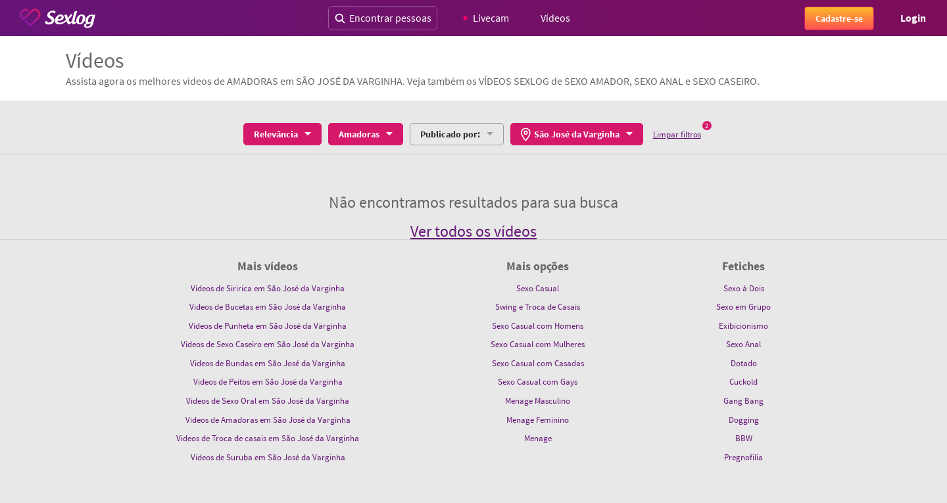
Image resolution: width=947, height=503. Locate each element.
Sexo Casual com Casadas (538, 363)
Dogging (744, 419)
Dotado (744, 363)
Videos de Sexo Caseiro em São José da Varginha (267, 344)
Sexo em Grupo (743, 306)
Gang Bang (743, 400)
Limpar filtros (677, 134)
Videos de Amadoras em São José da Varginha (268, 419)
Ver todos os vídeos (473, 231)
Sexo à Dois (743, 288)
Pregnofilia (743, 457)
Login (913, 17)
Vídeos (555, 17)
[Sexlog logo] (57, 18)
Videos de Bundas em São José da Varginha (267, 363)
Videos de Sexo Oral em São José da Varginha (267, 400)
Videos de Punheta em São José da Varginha (268, 325)
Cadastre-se (839, 18)
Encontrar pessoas (382, 17)
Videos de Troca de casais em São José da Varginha (267, 438)
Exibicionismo (743, 325)
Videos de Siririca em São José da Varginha (268, 288)
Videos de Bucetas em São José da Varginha (267, 306)
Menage (538, 438)
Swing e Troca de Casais (537, 306)
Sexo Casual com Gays (537, 381)
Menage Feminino (537, 419)
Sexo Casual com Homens (537, 325)
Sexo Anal (743, 344)
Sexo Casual (537, 288)
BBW (743, 438)
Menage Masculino (537, 400)
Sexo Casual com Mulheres (538, 344)
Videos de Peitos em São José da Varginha (268, 381)
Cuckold (743, 381)
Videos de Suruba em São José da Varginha (268, 457)
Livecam (486, 17)
